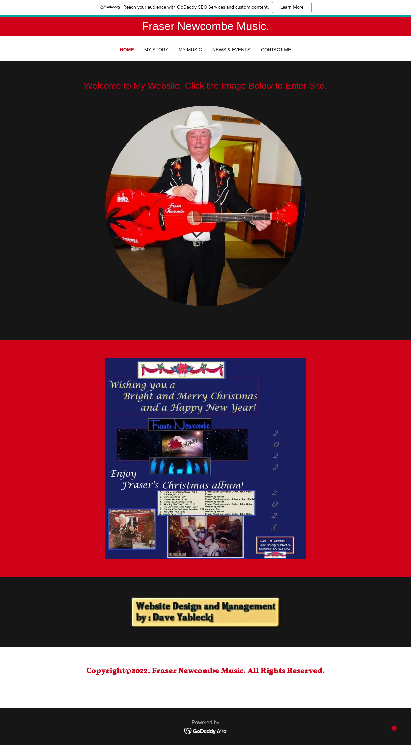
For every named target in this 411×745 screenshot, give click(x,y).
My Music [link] (190, 49)
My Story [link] (156, 49)
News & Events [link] (231, 49)
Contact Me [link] (276, 49)
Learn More (291, 7)
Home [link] (127, 49)
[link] (205, 730)
